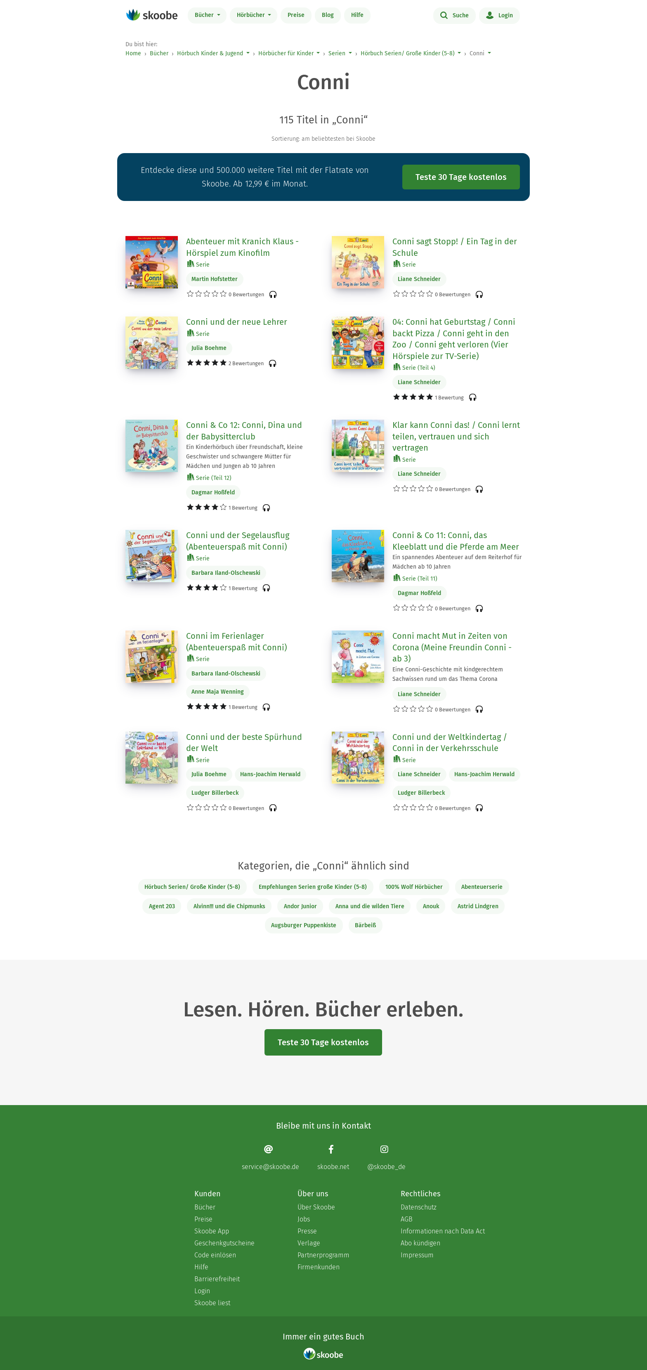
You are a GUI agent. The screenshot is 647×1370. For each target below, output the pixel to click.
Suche (454, 15)
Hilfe (357, 15)
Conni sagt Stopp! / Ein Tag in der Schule (454, 247)
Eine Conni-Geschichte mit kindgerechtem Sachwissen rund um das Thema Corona (447, 674)
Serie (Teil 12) (209, 478)
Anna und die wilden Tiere (369, 906)
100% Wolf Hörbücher (414, 886)
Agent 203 (162, 906)
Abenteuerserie (482, 886)
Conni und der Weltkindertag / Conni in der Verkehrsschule (449, 743)
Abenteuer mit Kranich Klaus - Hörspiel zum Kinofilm (242, 247)
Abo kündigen (420, 1243)
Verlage (309, 1243)
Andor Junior (300, 906)
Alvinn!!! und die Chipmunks (229, 906)
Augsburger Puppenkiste (303, 925)
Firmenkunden (319, 1267)
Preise (296, 15)
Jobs (304, 1219)
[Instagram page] (386, 1157)
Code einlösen (215, 1255)
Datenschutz (419, 1207)
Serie (198, 264)
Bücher (205, 15)
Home (133, 53)
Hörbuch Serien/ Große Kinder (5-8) (408, 53)
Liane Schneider (419, 279)
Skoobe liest (212, 1303)
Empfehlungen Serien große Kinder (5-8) (313, 886)
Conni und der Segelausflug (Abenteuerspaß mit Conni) (237, 541)
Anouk (431, 906)
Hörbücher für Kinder (286, 53)
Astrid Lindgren (478, 906)
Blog (328, 15)
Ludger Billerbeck (214, 792)
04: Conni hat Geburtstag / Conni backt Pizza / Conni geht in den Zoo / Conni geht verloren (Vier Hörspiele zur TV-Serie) (453, 339)
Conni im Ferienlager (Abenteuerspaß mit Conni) (236, 641)
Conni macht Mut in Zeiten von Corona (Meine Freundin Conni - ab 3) (452, 647)
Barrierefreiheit (217, 1279)
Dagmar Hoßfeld (213, 492)
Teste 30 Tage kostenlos (461, 177)
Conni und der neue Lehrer (236, 322)
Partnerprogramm (323, 1255)
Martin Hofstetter (214, 279)
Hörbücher (252, 15)
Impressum (417, 1255)
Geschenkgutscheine (224, 1243)
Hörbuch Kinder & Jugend (210, 53)
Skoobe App (211, 1231)
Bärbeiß (365, 925)
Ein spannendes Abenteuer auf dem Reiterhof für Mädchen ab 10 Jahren (457, 562)
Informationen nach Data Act (443, 1231)
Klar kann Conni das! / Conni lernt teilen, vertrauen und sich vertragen (456, 436)
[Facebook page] (333, 1157)
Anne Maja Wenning (217, 691)
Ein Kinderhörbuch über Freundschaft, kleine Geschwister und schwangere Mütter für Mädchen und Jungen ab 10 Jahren (244, 457)
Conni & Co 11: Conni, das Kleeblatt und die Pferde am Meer (455, 541)
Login (499, 15)
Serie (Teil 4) (414, 367)
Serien (336, 53)
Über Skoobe (316, 1207)
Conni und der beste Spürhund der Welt (244, 743)
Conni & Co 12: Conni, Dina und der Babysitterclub (244, 431)
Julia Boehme (209, 348)
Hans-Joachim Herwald (270, 774)
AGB (407, 1219)
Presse (307, 1231)
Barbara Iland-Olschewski (225, 572)
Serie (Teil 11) (415, 578)
